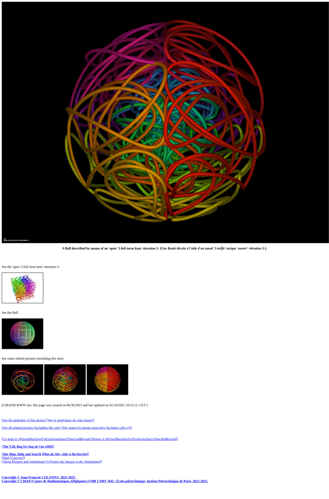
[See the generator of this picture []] (48, 420)
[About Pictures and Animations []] (52, 461)
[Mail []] (13, 458)
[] (28, 446)
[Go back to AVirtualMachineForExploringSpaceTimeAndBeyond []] (90, 439)
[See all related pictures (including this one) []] (67, 428)
